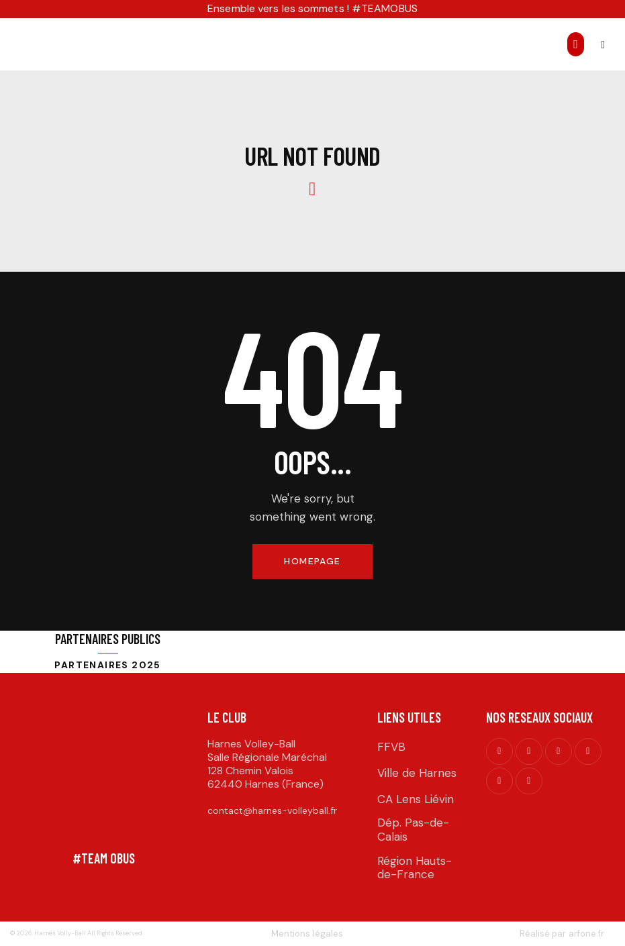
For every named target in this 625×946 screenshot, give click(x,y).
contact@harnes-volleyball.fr (272, 811)
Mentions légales (307, 933)
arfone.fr (585, 933)
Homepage (312, 562)
